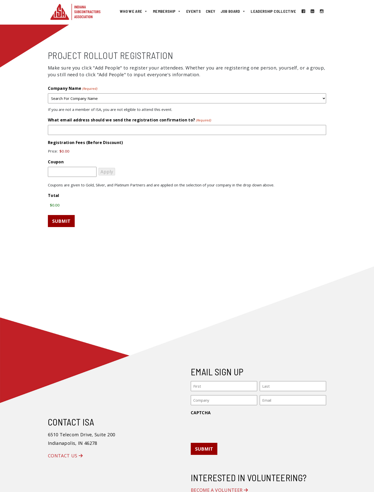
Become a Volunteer (219, 488)
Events (193, 11)
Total (53, 195)
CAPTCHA (201, 411)
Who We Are (134, 11)
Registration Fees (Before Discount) (85, 142)
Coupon (56, 162)
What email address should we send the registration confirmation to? (129, 120)
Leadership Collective (273, 11)
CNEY (210, 11)
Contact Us (65, 454)
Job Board (233, 11)
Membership (167, 11)
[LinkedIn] (312, 11)
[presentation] (229, 426)
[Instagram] (321, 11)
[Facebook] (303, 11)
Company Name (73, 88)
